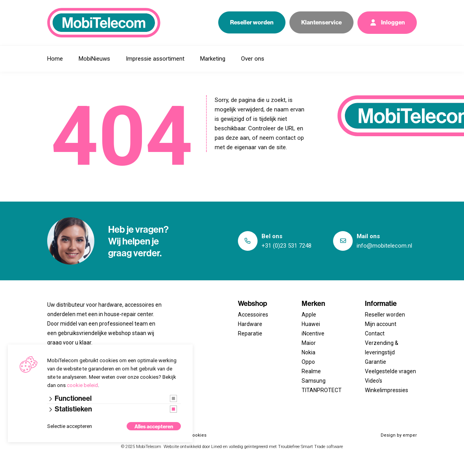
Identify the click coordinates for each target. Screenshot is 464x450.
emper (410, 435)
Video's (373, 381)
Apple (309, 314)
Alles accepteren (153, 426)
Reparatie (250, 333)
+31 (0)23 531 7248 (286, 245)
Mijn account (380, 324)
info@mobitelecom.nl (384, 245)
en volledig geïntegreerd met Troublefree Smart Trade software (283, 446)
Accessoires (253, 314)
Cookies (198, 435)
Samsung (314, 381)
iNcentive (313, 333)
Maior (309, 343)
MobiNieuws (94, 58)
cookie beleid (82, 385)
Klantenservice (321, 22)
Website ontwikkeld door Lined (193, 446)
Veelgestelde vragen (390, 371)
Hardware (250, 324)
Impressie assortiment (155, 58)
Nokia (308, 352)
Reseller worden (252, 22)
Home (55, 58)
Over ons (252, 58)
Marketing (212, 58)
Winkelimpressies (386, 390)
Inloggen (387, 22)
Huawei (311, 324)
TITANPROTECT (322, 390)
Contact (375, 333)
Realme (311, 371)
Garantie (375, 362)
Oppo (308, 362)
